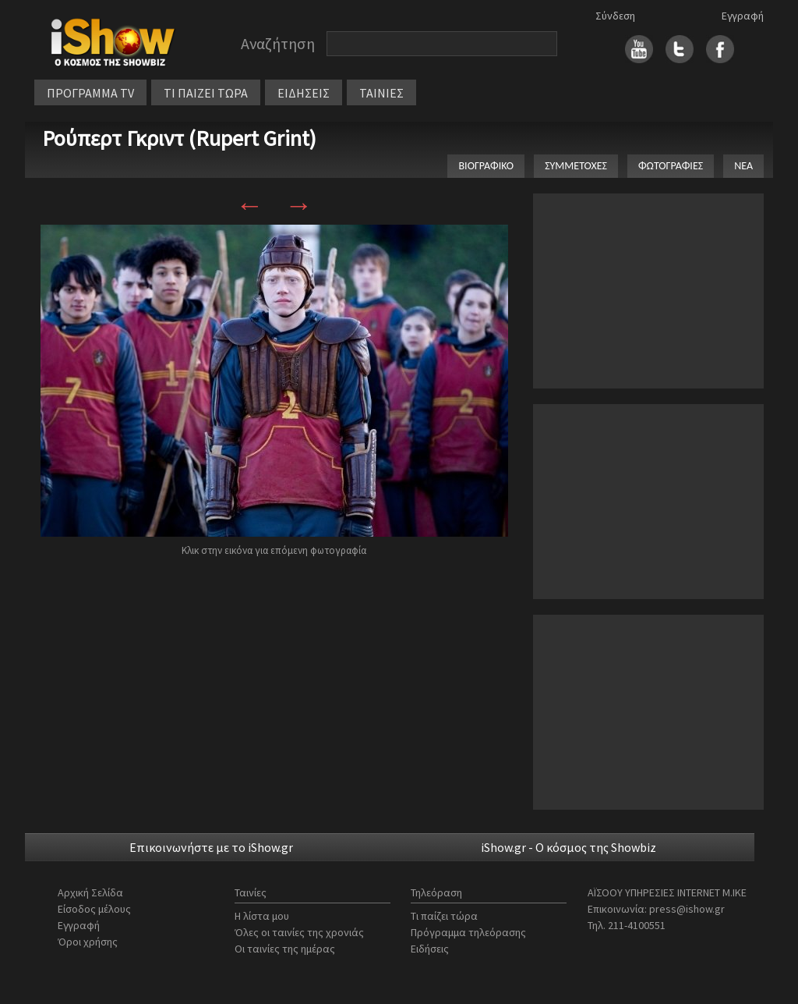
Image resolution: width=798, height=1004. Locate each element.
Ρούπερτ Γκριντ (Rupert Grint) (179, 138)
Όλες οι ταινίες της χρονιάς (299, 932)
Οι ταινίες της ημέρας (285, 949)
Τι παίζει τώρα (444, 916)
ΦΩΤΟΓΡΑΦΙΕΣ (670, 165)
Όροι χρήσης (88, 942)
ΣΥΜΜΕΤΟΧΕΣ (576, 165)
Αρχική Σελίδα (90, 892)
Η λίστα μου (262, 916)
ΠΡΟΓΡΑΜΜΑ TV (90, 93)
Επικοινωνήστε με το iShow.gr (211, 847)
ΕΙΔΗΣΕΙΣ (303, 93)
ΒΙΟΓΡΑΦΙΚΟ (486, 165)
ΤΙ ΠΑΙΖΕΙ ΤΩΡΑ (206, 93)
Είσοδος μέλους (94, 909)
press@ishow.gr (687, 909)
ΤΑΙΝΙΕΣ (381, 93)
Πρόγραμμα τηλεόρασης (468, 932)
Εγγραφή (743, 16)
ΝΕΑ (743, 165)
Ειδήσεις (430, 949)
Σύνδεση (615, 16)
